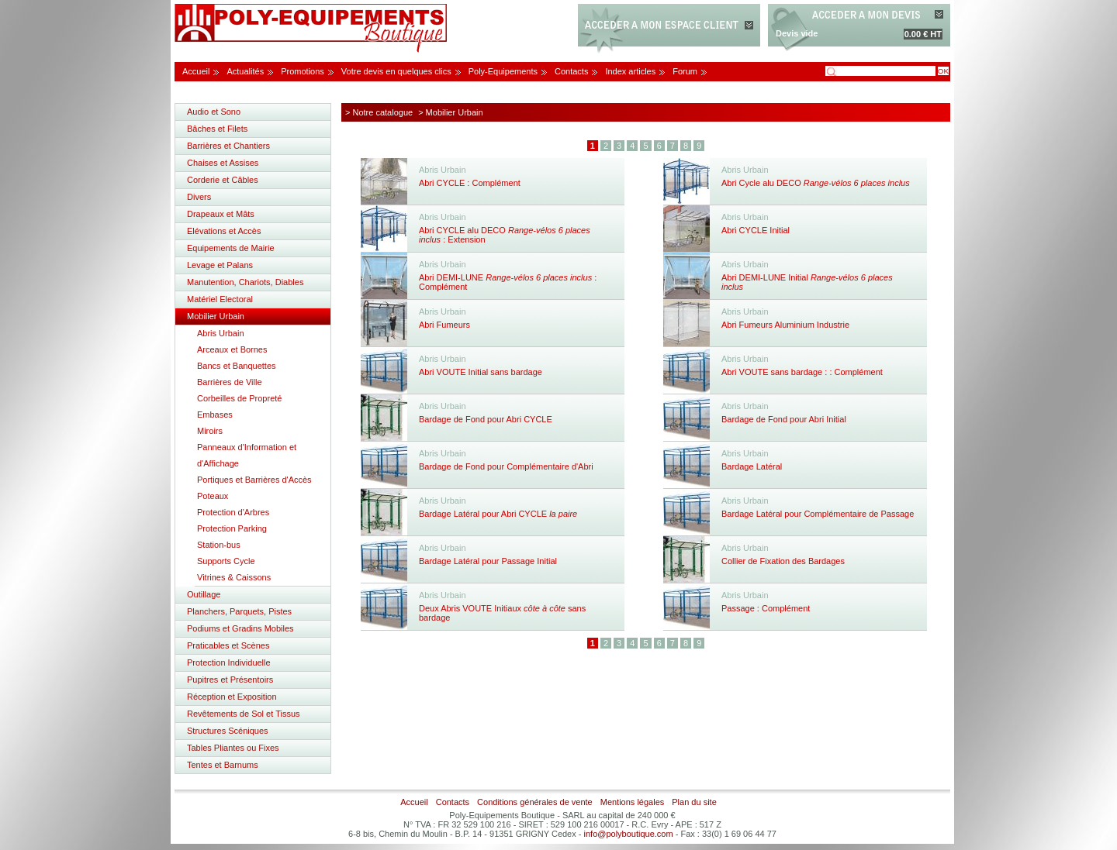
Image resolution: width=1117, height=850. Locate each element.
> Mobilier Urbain (450, 112)
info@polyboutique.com (628, 833)
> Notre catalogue (379, 112)
